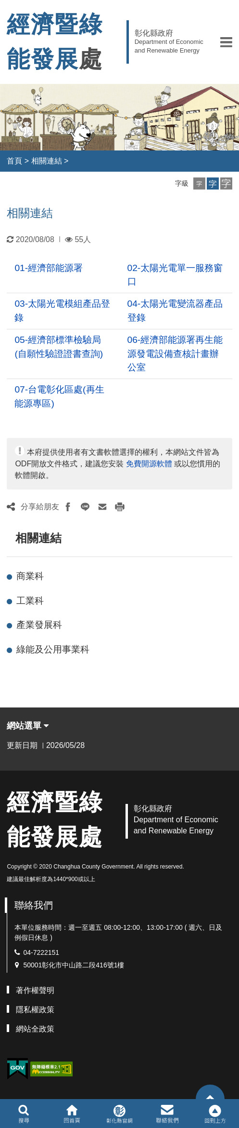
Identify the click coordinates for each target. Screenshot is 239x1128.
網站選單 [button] (28, 726)
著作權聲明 (35, 990)
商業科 (30, 576)
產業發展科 (39, 625)
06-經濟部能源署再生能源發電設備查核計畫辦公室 (175, 354)
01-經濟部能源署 (48, 268)
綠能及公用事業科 (52, 649)
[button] (226, 42)
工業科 (30, 601)
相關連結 (46, 161)
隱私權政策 (35, 1010)
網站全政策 (35, 1029)
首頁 (14, 161)
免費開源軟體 (149, 464)
